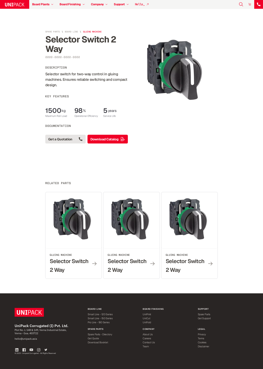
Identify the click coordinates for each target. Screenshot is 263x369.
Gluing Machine (92, 31)
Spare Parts (52, 31)
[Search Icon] (241, 4)
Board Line (71, 31)
